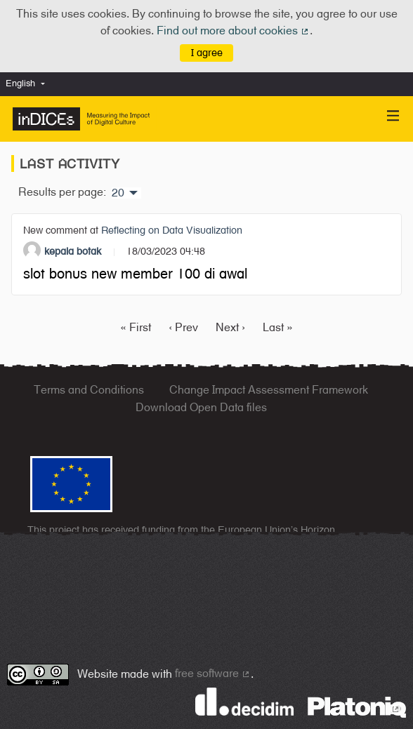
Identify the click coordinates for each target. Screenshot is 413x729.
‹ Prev (183, 327)
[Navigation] (393, 116)
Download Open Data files (201, 407)
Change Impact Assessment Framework (268, 389)
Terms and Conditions (89, 389)
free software (213, 673)
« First (135, 327)
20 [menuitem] (118, 193)
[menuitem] (29, 84)
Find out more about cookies (233, 30)
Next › (230, 327)
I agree (207, 52)
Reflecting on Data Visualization (171, 230)
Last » (278, 327)
